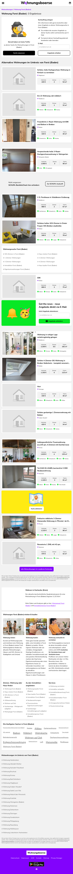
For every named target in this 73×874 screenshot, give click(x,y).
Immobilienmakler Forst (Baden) (58, 699)
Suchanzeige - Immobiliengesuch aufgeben (37, 710)
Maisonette (51, 742)
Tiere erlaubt (65, 732)
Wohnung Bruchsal (9, 772)
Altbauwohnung (10, 700)
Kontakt (38, 858)
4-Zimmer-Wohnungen (47, 262)
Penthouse (64, 742)
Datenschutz (15, 858)
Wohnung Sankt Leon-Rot (12, 791)
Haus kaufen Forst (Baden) (48, 265)
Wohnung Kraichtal (9, 798)
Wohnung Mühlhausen (11, 829)
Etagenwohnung (33, 741)
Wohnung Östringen (10, 813)
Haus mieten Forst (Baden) (48, 254)
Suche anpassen (19, 53)
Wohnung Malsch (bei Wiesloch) (14, 794)
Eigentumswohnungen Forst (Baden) (17, 269)
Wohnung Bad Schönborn (12, 779)
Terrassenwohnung (63, 727)
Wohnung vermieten (57, 686)
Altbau (38, 728)
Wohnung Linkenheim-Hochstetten (15, 833)
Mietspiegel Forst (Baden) (13, 712)
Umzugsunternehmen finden (60, 703)
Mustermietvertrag (56, 706)
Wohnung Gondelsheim (11, 817)
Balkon (16, 733)
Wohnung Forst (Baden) (13, 689)
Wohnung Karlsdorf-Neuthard (13, 768)
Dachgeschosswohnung (59, 737)
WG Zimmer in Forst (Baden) (14, 254)
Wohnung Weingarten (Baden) (13, 802)
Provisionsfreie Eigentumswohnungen (35, 704)
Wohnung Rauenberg (10, 825)
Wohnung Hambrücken (11, 760)
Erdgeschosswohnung (14, 742)
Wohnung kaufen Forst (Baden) (35, 690)
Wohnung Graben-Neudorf (12, 787)
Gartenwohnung (50, 728)
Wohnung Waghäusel (10, 783)
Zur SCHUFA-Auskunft (55, 184)
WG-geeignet (6, 732)
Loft (41, 742)
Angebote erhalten (54, 53)
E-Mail (40, 43)
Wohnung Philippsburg (11, 821)
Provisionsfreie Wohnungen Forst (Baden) (14, 727)
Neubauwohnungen (34, 700)
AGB (32, 858)
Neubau (29, 728)
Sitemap (46, 858)
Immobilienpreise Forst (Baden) (45, 606)
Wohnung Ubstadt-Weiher (12, 764)
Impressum (25, 858)
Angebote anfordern (55, 321)
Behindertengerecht (10, 737)
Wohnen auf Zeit (10, 703)
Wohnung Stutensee (10, 806)
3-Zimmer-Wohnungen (13, 262)
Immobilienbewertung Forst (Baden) (59, 693)
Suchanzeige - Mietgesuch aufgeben (14, 707)
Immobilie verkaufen (57, 689)
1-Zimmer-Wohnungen (13, 258)
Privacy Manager (56, 858)
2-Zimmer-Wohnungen (47, 258)
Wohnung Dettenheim (10, 810)
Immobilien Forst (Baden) (13, 265)
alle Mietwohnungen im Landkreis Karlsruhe (36, 569)
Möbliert (27, 733)
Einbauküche (54, 733)
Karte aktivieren (36, 509)
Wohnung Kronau (9, 775)
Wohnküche (41, 733)
